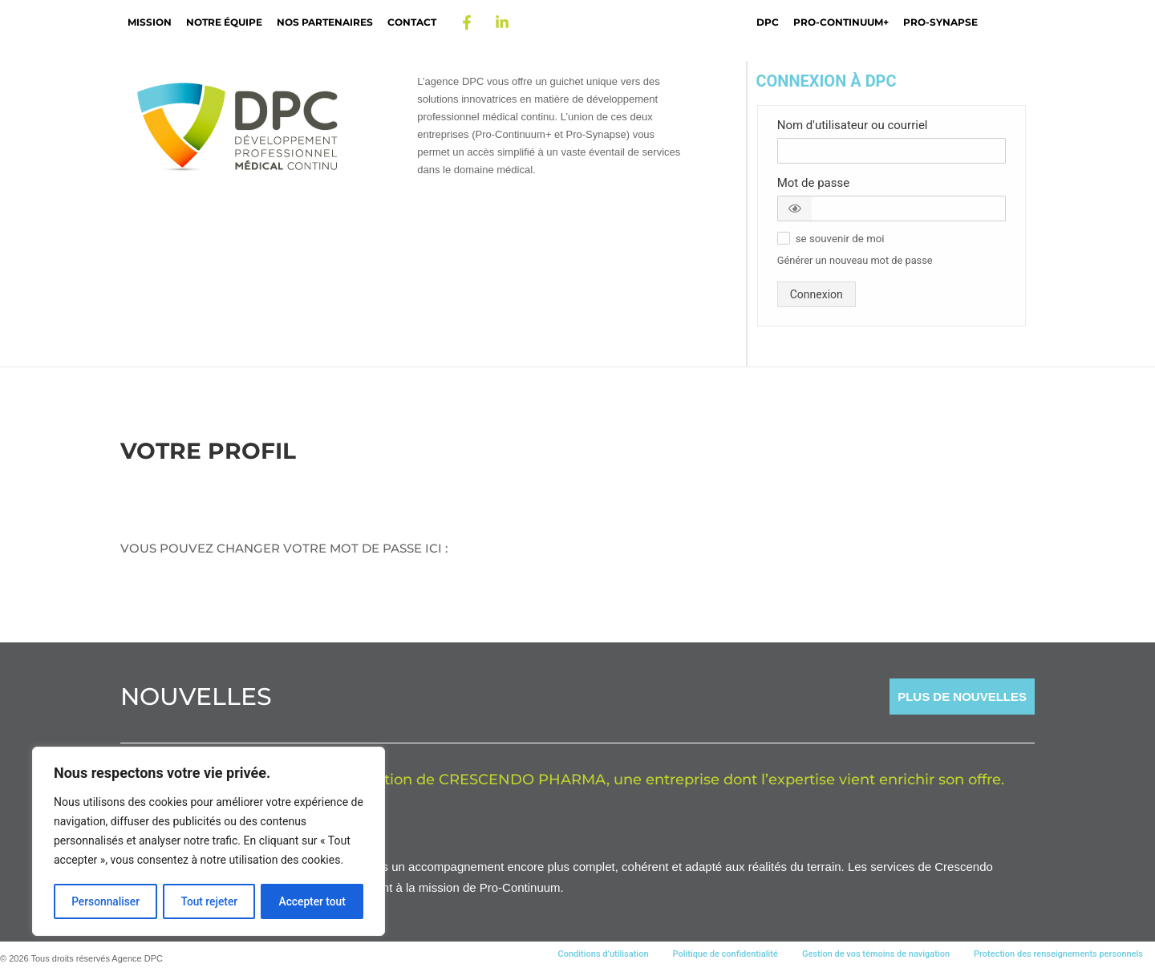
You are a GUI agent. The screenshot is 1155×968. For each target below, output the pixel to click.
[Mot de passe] (891, 208)
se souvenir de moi (840, 238)
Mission (150, 22)
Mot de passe (813, 183)
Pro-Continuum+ (841, 22)
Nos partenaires (325, 22)
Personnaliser (105, 901)
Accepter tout (312, 901)
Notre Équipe (224, 22)
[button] (795, 208)
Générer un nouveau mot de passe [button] (855, 260)
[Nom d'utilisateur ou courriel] (891, 151)
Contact (411, 22)
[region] (208, 842)
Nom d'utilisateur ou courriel (852, 125)
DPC (767, 22)
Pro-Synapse (940, 22)
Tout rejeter (209, 901)
